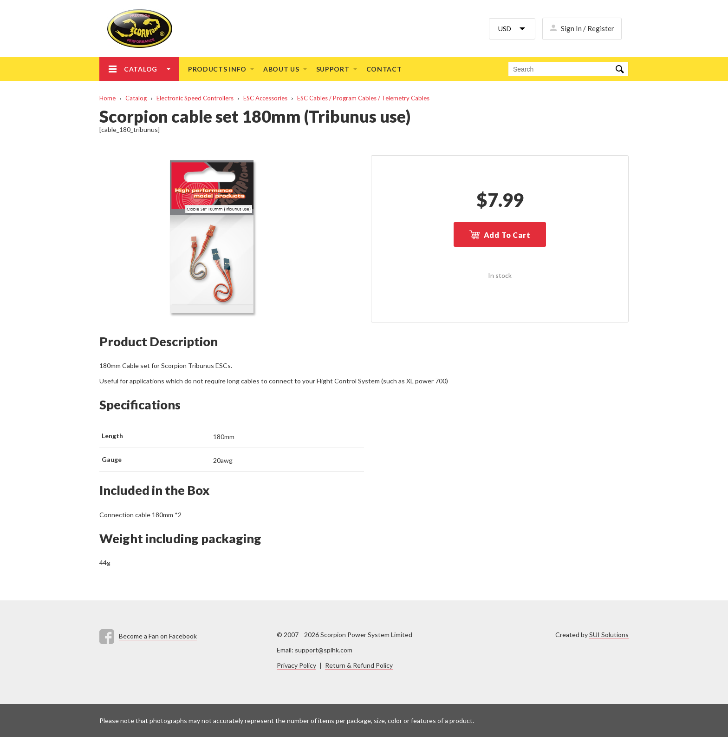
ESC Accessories (265, 98)
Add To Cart (507, 234)
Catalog (140, 69)
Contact (384, 69)
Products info (217, 69)
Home (107, 98)
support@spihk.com (323, 650)
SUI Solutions (609, 634)
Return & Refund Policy (359, 665)
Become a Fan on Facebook (158, 636)
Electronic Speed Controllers (195, 98)
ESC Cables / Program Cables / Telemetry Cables (363, 98)
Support (333, 69)
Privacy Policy (296, 665)
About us (281, 69)
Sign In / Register (587, 28)
